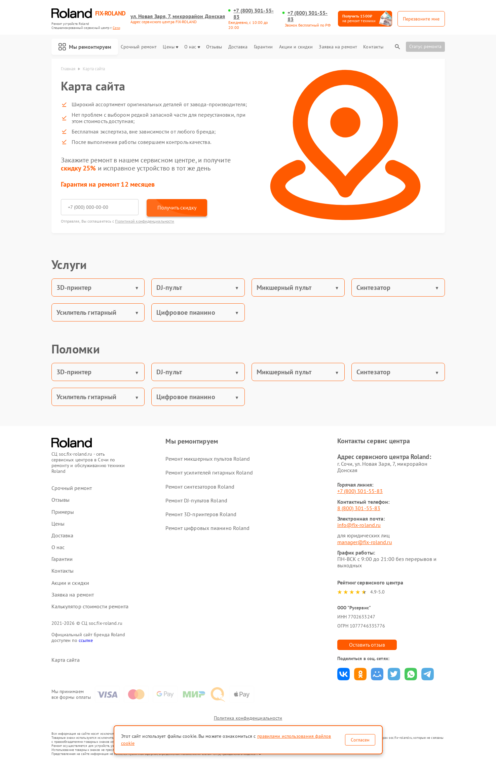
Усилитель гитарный (86, 312)
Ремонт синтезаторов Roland (199, 486)
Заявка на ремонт (338, 47)
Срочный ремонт (139, 47)
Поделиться (343, 674)
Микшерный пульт (284, 287)
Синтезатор (373, 287)
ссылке (86, 640)
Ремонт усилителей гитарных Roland (209, 472)
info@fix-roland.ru (359, 525)
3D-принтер (74, 287)
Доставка (238, 47)
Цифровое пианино (185, 312)
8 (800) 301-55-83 (359, 508)
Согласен (360, 740)
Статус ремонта (425, 46)
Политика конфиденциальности (248, 718)
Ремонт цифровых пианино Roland (207, 528)
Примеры (62, 512)
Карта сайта (65, 660)
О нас (192, 47)
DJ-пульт (169, 287)
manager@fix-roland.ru (364, 542)
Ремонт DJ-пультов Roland (196, 500)
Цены (170, 47)
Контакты (373, 47)
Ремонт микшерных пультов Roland (207, 458)
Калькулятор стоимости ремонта (90, 606)
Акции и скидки (296, 47)
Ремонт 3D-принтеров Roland (200, 514)
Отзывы (214, 47)
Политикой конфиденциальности (144, 221)
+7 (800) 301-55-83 (253, 13)
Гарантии (263, 47)
